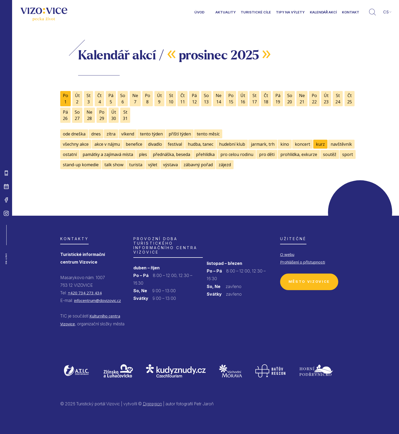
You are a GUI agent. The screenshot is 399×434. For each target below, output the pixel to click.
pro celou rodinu (236, 154)
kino (284, 144)
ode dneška (74, 134)
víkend (127, 134)
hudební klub (232, 144)
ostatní (70, 154)
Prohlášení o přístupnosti (302, 262)
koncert (302, 144)
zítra (111, 134)
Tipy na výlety (290, 12)
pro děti (267, 154)
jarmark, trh (263, 144)
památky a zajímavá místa (108, 154)
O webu (287, 254)
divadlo (155, 144)
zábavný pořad (198, 165)
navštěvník (341, 144)
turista (135, 165)
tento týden (151, 134)
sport (347, 154)
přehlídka (205, 154)
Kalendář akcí (323, 12)
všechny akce (76, 144)
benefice (134, 144)
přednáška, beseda (171, 154)
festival (175, 144)
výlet (152, 165)
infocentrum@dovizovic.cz (97, 300)
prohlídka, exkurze (298, 154)
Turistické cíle (256, 12)
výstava (170, 165)
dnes (96, 134)
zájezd (225, 165)
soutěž (329, 154)
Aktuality (225, 12)
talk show (113, 165)
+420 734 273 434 (85, 292)
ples (143, 154)
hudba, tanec (200, 144)
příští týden (180, 134)
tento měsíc (208, 134)
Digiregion (152, 403)
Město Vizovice (309, 281)
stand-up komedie (81, 165)
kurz (320, 144)
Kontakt (350, 12)
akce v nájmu (107, 144)
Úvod (199, 12)
